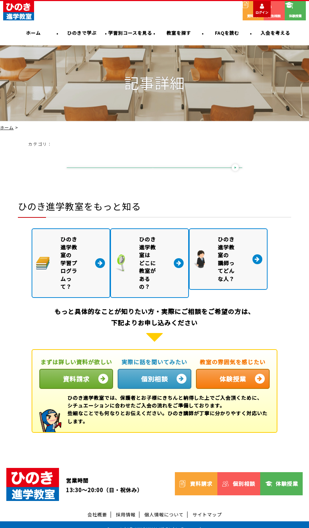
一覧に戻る (153, 169)
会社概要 (97, 498)
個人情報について (164, 498)
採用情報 (126, 498)
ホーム (7, 127)
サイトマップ (207, 498)
